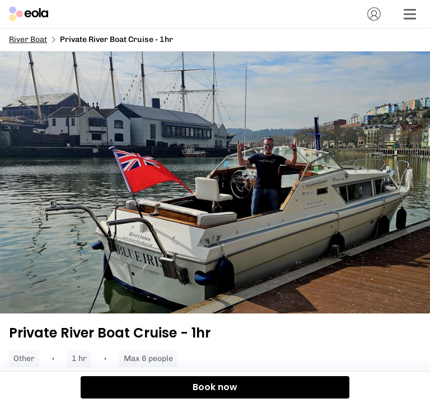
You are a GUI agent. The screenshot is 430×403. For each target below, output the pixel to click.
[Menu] (410, 14)
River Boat (28, 39)
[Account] (374, 14)
